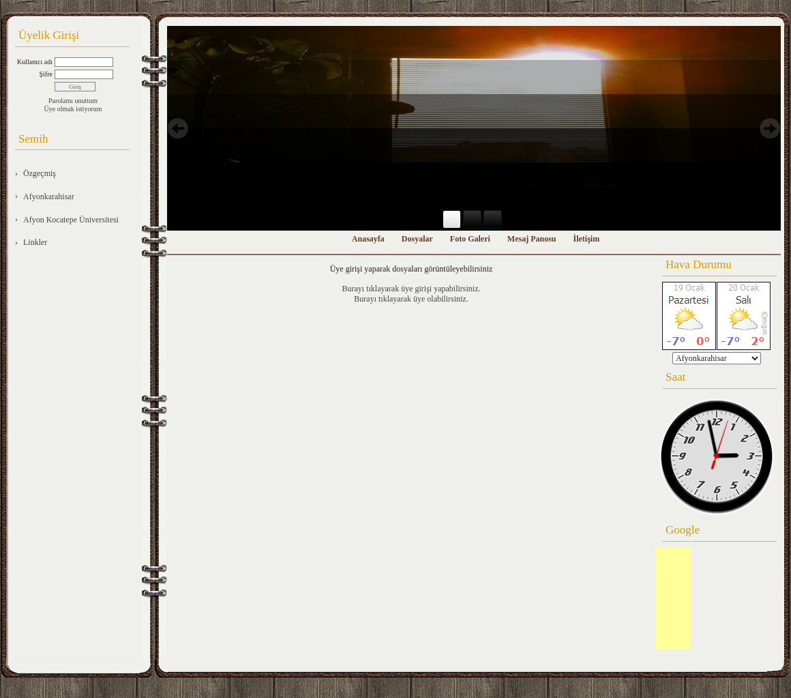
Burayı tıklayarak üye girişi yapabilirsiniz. (411, 288)
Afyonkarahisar (48, 196)
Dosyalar (417, 239)
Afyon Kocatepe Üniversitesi (71, 219)
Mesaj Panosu (531, 239)
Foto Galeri (470, 239)
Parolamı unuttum (73, 100)
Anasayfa (368, 239)
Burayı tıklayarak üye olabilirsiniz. (411, 299)
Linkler (35, 242)
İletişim (586, 239)
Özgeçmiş (39, 173)
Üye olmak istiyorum (73, 109)
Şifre (46, 74)
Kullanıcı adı (35, 62)
